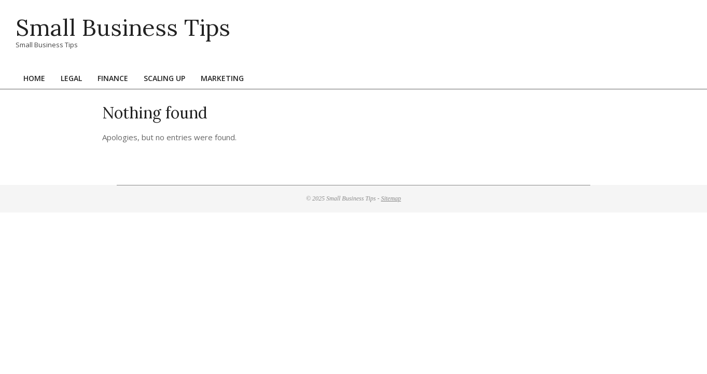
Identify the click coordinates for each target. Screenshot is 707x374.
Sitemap (391, 198)
